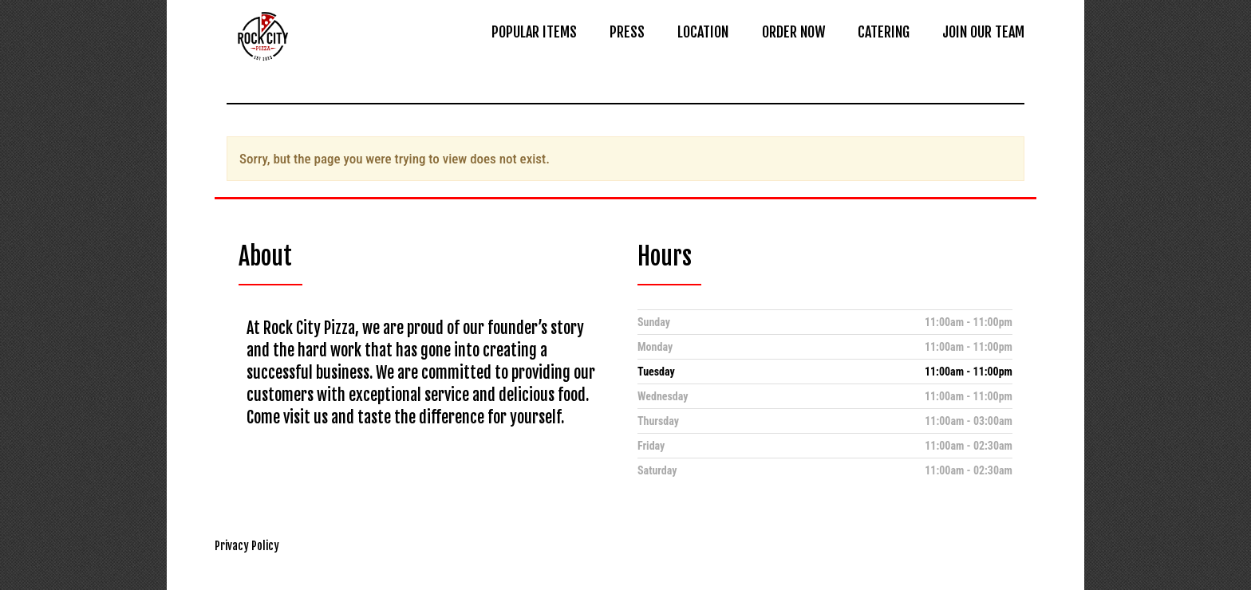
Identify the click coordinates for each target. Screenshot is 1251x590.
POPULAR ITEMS (534, 32)
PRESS (627, 32)
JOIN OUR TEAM (983, 32)
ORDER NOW (793, 32)
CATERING (884, 32)
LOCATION (702, 32)
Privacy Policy (247, 546)
